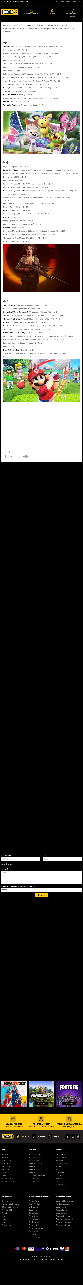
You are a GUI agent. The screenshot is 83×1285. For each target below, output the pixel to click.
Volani (58, 1204)
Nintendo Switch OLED (37, 1192)
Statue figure (33, 1235)
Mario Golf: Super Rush (11, 372)
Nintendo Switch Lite (36, 1195)
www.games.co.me (31, 1282)
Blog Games (6, 1247)
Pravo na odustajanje (63, 1244)
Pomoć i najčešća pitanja (11, 1226)
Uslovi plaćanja (61, 1229)
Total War (6, 114)
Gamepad (59, 1198)
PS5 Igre (5, 1177)
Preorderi (5, 1235)
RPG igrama (26, 47)
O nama (5, 1223)
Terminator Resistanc (11, 127)
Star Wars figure (34, 1259)
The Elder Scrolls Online (12, 341)
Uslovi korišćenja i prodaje (65, 1223)
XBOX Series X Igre (8, 1189)
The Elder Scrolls (9, 327)
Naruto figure (33, 1241)
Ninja (5, 348)
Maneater (6, 250)
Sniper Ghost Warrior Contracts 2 (15, 334)
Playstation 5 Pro (35, 1177)
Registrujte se (71, 1)
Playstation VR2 (34, 1183)
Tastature (59, 1183)
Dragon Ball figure (35, 1247)
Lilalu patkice (33, 1229)
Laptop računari (61, 1177)
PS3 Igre (5, 1198)
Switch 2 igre (6, 1183)
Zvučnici (59, 1201)
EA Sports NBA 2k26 (9, 1204)
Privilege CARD (7, 1232)
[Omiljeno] (79, 1)
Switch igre (6, 1186)
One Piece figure (34, 1244)
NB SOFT (46, 1282)
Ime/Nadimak (6, 878)
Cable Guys (33, 1232)
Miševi (58, 1192)
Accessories (60, 1207)
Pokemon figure (34, 1253)
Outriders (6, 69)
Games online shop (7, 24)
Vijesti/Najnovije (25, 24)
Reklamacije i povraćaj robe (65, 1238)
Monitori (58, 1189)
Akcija (4, 1238)
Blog (17, 24)
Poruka (4, 891)
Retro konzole (34, 1201)
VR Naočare (33, 1204)
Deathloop (7, 233)
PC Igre (4, 1195)
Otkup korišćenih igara (10, 1229)
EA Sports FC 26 (8, 1201)
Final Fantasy (8, 345)
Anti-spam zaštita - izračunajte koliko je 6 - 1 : (18, 909)
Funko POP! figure (35, 1226)
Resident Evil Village (10, 192)
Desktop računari (62, 1180)
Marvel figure (33, 1256)
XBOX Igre (5, 1192)
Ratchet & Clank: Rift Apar (13, 355)
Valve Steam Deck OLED (37, 1198)
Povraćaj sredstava (63, 1247)
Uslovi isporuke (61, 1235)
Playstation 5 (33, 1180)
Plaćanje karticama (62, 1232)
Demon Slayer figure (36, 1250)
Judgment (7, 107)
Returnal (6, 124)
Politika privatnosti (62, 1226)
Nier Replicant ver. (9, 110)
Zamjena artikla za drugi (64, 1241)
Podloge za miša (61, 1195)
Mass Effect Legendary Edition (14, 213)
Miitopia (6, 240)
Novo (4, 1241)
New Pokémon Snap (10, 117)
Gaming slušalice (62, 1186)
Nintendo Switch (34, 1189)
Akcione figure (34, 1223)
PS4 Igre (5, 1180)
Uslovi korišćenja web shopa (41, 1279)
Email (44, 878)
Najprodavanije (7, 1244)
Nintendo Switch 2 (35, 1186)
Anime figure (33, 1238)
